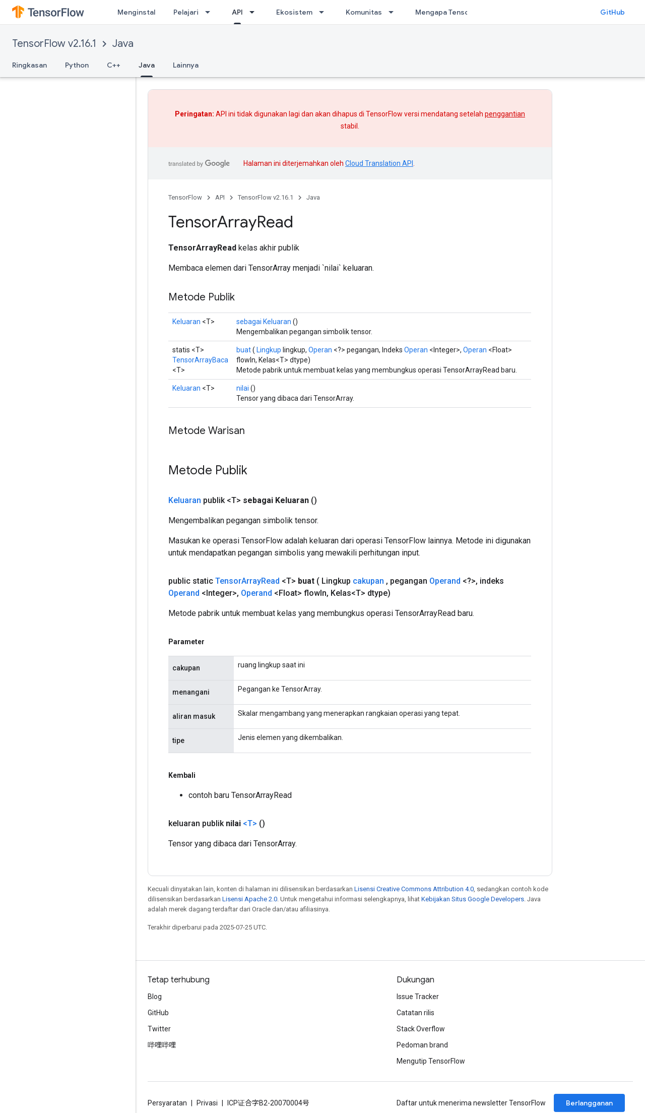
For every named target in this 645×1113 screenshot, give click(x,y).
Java (123, 43)
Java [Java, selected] (147, 65)
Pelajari (186, 12)
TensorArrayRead (247, 581)
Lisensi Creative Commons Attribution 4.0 (414, 889)
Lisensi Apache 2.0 (249, 899)
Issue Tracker (418, 997)
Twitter (159, 1029)
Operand (445, 581)
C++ (113, 65)
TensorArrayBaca (200, 360)
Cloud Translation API (379, 163)
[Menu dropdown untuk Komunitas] (394, 12)
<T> (250, 823)
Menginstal (136, 12)
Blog (155, 997)
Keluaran (186, 322)
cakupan (368, 581)
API (220, 197)
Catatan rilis (415, 1013)
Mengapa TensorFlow (451, 12)
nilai (242, 388)
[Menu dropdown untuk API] (255, 12)
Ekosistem (294, 12)
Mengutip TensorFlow (431, 1061)
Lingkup (268, 350)
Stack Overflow (421, 1029)
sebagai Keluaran (263, 322)
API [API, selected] (237, 12)
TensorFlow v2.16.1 (54, 43)
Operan (320, 350)
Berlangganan (589, 1102)
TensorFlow (185, 197)
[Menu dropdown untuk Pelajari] (211, 12)
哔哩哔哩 (162, 1045)
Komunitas (364, 12)
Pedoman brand (422, 1045)
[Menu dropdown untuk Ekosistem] (324, 12)
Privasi (207, 1103)
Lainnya (186, 65)
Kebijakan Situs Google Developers (472, 899)
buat (243, 350)
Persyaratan (167, 1103)
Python (77, 65)
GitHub (612, 12)
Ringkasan (29, 65)
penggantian (505, 114)
